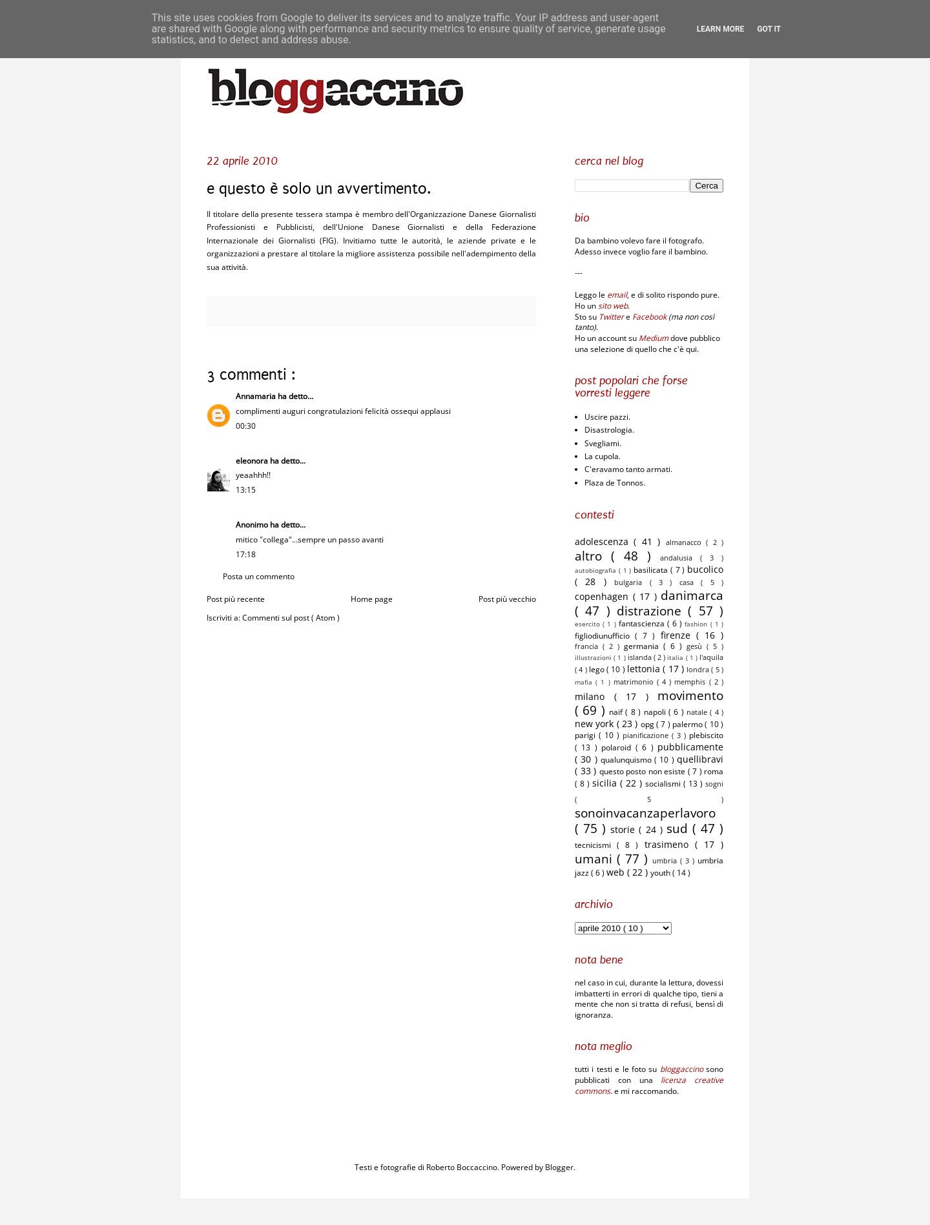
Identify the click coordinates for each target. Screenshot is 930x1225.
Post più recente (236, 598)
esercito (589, 624)
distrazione (652, 610)
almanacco (686, 542)
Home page (372, 598)
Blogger (559, 1167)
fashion (697, 624)
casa (690, 582)
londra (699, 669)
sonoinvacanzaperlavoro (645, 812)
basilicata (652, 569)
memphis (691, 681)
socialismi (664, 783)
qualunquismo (627, 759)
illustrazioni (594, 658)
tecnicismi (596, 844)
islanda (641, 657)
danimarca (692, 595)
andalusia (680, 557)
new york (596, 723)
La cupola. (602, 456)
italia (676, 658)
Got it (769, 29)
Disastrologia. (609, 429)
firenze (678, 635)
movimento (690, 695)
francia (589, 646)
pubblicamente (690, 747)
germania (643, 646)
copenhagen (604, 596)
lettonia (645, 669)
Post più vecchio (507, 598)
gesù (697, 646)
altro (593, 555)
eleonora (253, 460)
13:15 (246, 489)
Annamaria (257, 396)
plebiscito (706, 735)
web (616, 872)
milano (594, 696)
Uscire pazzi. (607, 416)
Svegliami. (602, 443)
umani (596, 858)
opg (648, 724)
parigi (587, 735)
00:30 (246, 425)
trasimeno (670, 844)
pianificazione (647, 735)
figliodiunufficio (605, 635)
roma (713, 771)
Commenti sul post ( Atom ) (291, 617)
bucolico (705, 569)
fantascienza (643, 623)
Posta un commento (258, 576)
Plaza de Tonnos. (614, 482)
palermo (688, 724)
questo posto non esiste (643, 771)
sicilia (606, 783)
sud (679, 828)
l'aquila (711, 657)
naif (617, 711)
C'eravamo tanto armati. (628, 469)
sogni (714, 783)
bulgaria (631, 582)
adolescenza (604, 541)
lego (597, 669)
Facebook (649, 316)
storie (624, 829)
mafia (585, 682)
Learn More (721, 29)
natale (698, 712)
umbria (666, 860)
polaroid (618, 747)
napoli (656, 711)
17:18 (246, 554)
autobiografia (597, 570)
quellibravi (700, 759)
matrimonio (635, 681)
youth (661, 872)
